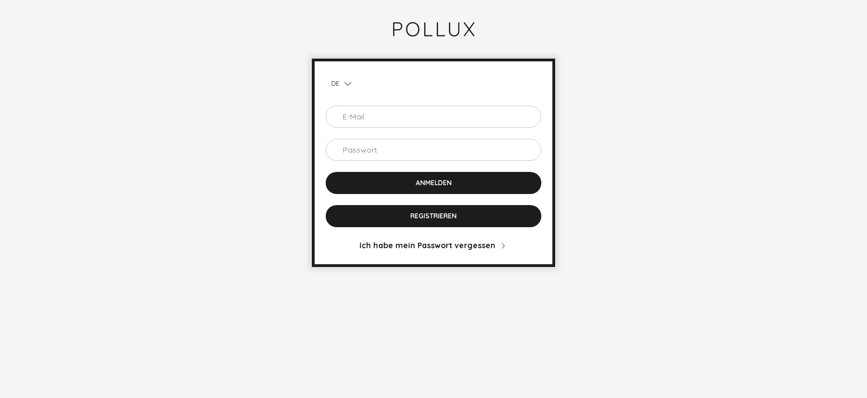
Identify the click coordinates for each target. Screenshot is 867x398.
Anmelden (434, 183)
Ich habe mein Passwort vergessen (427, 245)
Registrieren (433, 216)
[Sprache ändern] (338, 83)
